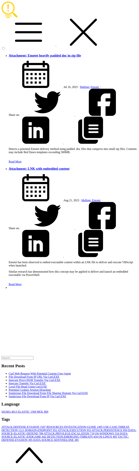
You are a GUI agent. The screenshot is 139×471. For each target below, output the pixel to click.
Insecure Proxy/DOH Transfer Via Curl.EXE (34, 380)
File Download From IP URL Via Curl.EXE (34, 376)
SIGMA (9, 411)
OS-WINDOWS (107, 433)
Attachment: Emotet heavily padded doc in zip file (45, 55)
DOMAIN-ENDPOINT (41, 430)
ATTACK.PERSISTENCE (110, 430)
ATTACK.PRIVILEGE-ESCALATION (69, 433)
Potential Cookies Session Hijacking (30, 389)
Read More (15, 161)
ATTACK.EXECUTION (75, 430)
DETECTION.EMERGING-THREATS (73, 436)
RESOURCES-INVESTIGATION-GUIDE (75, 426)
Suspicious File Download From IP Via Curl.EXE (37, 396)
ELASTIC (27, 411)
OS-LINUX (108, 436)
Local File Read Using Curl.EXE (28, 386)
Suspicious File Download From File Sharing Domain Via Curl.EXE (48, 393)
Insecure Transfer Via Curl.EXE (27, 383)
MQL (42, 411)
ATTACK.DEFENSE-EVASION (24, 426)
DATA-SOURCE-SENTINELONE (56, 439)
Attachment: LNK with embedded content (39, 169)
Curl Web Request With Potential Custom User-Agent (40, 373)
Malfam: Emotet (90, 87)
